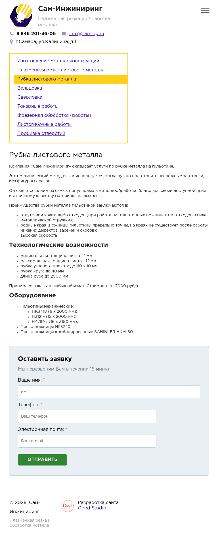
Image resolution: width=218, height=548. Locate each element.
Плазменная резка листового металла (60, 70)
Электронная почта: (42, 430)
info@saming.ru (86, 34)
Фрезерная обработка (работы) (54, 115)
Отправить (42, 460)
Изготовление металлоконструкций (58, 61)
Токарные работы (37, 106)
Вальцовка (29, 88)
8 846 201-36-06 (36, 34)
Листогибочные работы (44, 124)
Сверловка (29, 97)
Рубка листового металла (46, 79)
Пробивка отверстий (41, 134)
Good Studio (92, 508)
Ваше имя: (31, 380)
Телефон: (30, 405)
